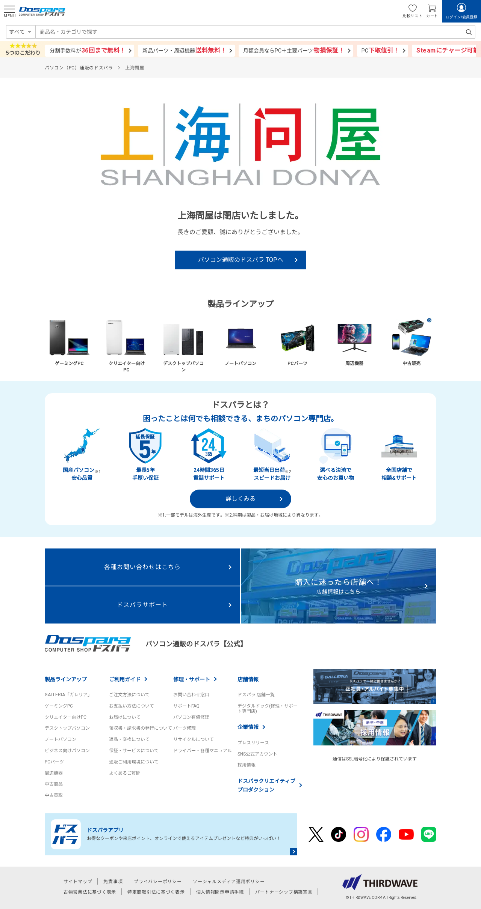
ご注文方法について (129, 694)
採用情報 (246, 765)
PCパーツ (54, 762)
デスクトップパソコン (67, 728)
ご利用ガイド (125, 679)
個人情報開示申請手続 (220, 892)
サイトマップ (78, 881)
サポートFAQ (186, 706)
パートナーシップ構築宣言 (284, 892)
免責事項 (113, 881)
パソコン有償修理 (191, 717)
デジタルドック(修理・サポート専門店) (267, 708)
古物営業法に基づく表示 (90, 892)
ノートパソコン (60, 739)
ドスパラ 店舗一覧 (256, 694)
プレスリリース (253, 742)
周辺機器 (54, 773)
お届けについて (125, 717)
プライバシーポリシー (158, 881)
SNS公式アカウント (257, 754)
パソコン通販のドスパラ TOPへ (240, 259)
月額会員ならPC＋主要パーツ (294, 50)
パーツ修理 (184, 728)
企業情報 (248, 727)
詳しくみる (240, 498)
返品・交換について (129, 739)
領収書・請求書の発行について (140, 728)
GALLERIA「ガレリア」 (68, 694)
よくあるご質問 (125, 773)
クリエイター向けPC (65, 717)
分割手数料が (88, 50)
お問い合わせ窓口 (191, 694)
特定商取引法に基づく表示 (156, 892)
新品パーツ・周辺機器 (184, 50)
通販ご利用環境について (134, 762)
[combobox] (255, 32)
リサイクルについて (193, 739)
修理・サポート (191, 679)
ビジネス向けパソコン (67, 750)
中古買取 (54, 795)
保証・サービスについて (134, 750)
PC (381, 50)
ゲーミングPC (59, 706)
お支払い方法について (131, 706)
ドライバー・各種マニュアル (202, 750)
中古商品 (54, 784)
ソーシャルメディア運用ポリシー (229, 881)
